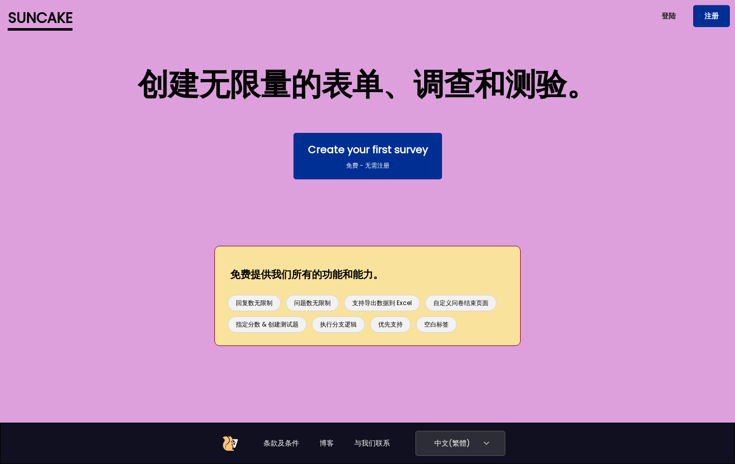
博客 (327, 443)
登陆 (669, 16)
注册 (711, 16)
